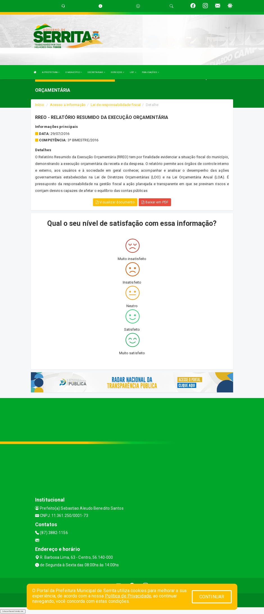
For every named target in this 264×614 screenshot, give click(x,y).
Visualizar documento (115, 202)
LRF (133, 72)
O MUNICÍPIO (73, 72)
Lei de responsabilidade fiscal (116, 105)
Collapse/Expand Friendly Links (12, 611)
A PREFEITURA (51, 72)
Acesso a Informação (68, 105)
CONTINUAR (211, 596)
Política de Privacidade (128, 596)
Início (39, 105)
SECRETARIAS (96, 72)
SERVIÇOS (117, 72)
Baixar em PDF (155, 202)
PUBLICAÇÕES (150, 72)
